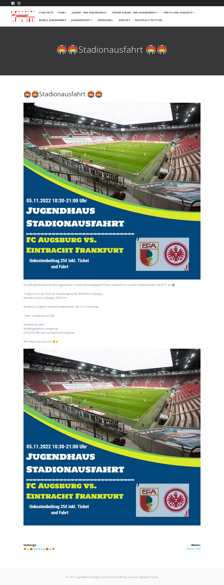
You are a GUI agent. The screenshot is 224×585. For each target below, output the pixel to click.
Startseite (46, 12)
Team (61, 12)
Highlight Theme (148, 577)
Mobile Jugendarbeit (53, 20)
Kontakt (125, 20)
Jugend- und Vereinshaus (88, 12)
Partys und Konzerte (178, 12)
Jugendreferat (81, 20)
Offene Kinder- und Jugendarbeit (134, 12)
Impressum (105, 20)
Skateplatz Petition (148, 20)
